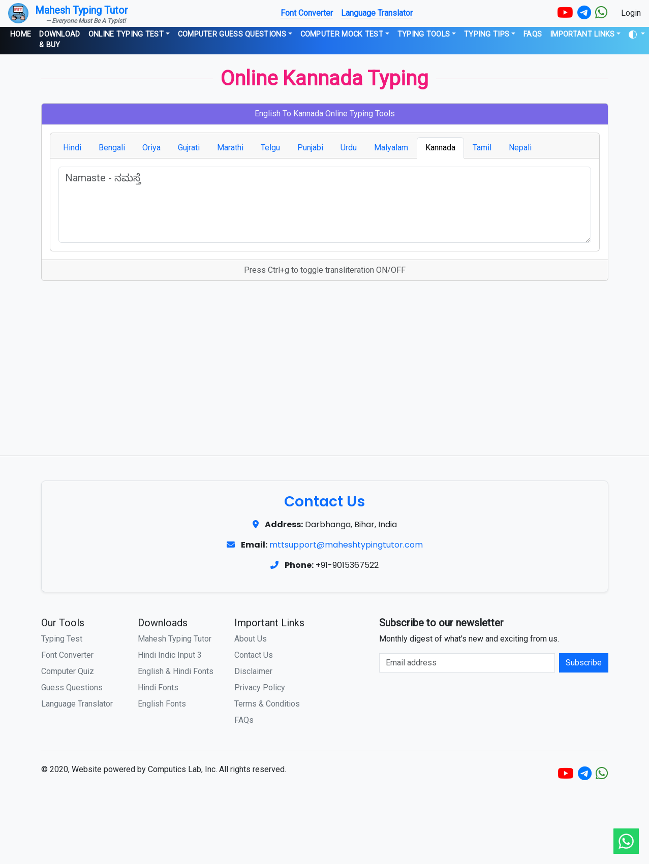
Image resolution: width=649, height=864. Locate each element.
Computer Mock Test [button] (341, 34)
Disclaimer (253, 671)
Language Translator (377, 13)
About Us (250, 639)
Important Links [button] (582, 34)
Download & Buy (59, 40)
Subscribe (584, 662)
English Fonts (162, 704)
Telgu (270, 147)
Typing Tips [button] (486, 34)
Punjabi (310, 147)
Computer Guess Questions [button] (232, 34)
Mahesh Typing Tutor (174, 639)
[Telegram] (584, 13)
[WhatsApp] (601, 13)
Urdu (349, 147)
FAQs (532, 34)
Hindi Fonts (158, 687)
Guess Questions (72, 687)
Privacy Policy (259, 687)
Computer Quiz (67, 671)
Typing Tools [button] (423, 34)
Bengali (112, 147)
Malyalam (391, 147)
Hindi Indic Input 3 (170, 655)
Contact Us (253, 655)
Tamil (482, 147)
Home (20, 34)
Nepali (520, 147)
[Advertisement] (324, 364)
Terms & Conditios (267, 704)
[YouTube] (565, 13)
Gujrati (189, 147)
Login (631, 13)
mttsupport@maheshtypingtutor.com (346, 545)
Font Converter (307, 13)
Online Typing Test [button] (126, 34)
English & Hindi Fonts (175, 671)
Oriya (151, 147)
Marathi (230, 147)
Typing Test (61, 639)
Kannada (440, 147)
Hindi (72, 147)
